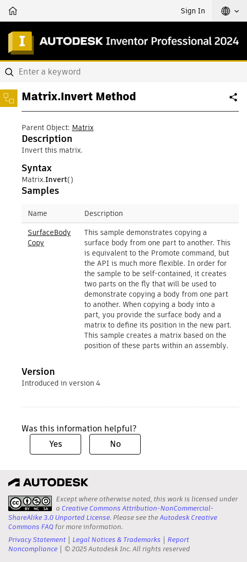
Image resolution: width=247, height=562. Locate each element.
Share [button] (234, 101)
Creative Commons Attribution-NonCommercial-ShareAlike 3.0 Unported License (111, 512)
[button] (230, 11)
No (115, 444)
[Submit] (10, 72)
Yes (55, 444)
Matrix (82, 127)
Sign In (193, 11)
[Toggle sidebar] (8, 98)
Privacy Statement (37, 540)
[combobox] (123, 72)
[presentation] (30, 503)
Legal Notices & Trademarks (116, 540)
